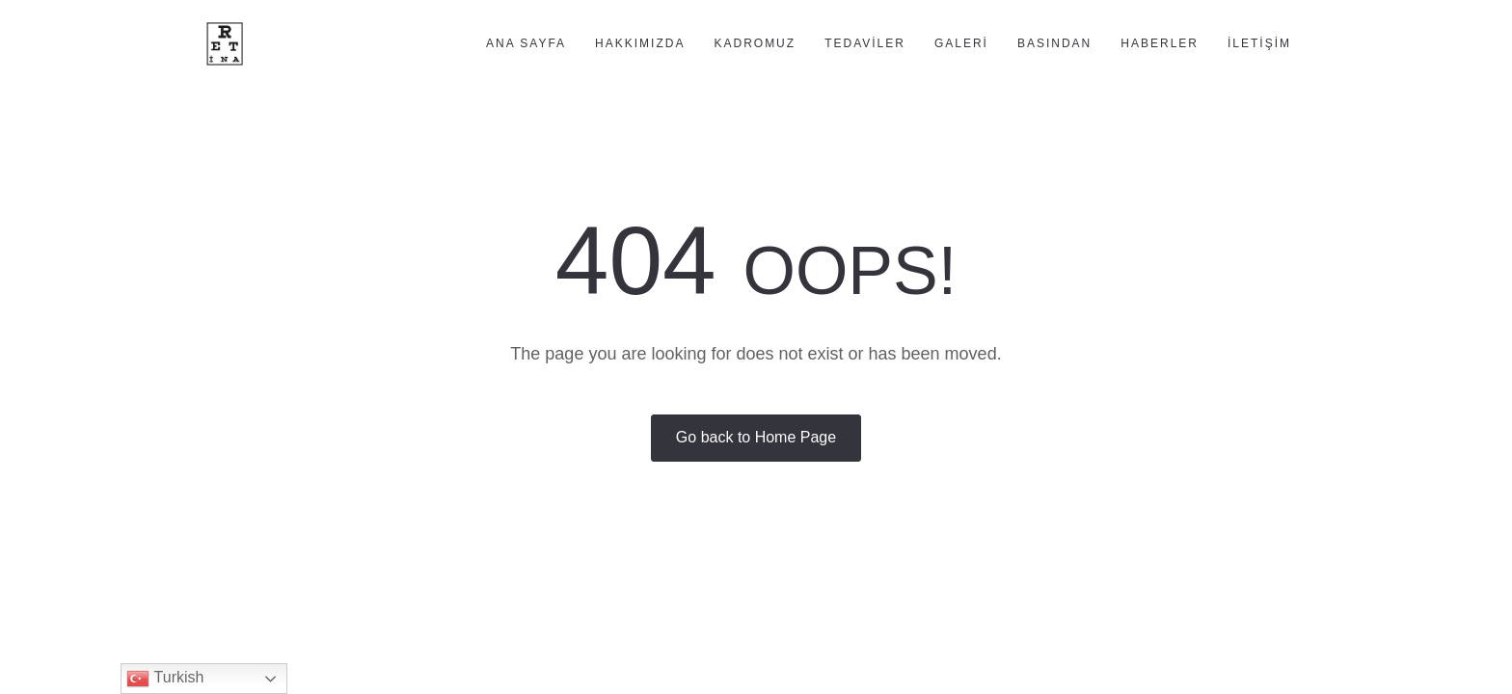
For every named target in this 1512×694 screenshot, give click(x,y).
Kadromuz (755, 43)
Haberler (1159, 43)
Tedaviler (864, 43)
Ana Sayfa (526, 43)
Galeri (961, 43)
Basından (1054, 43)
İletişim (1259, 43)
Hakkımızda (640, 43)
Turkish (164, 678)
